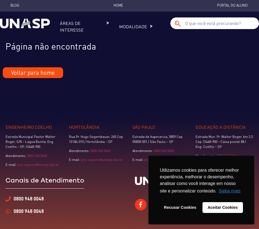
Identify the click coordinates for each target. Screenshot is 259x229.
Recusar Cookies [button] (180, 207)
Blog (15, 5)
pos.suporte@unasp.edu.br (38, 165)
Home (118, 5)
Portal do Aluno (232, 5)
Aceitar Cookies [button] (222, 207)
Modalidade (133, 26)
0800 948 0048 (37, 156)
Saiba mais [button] (229, 191)
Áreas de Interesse (72, 26)
